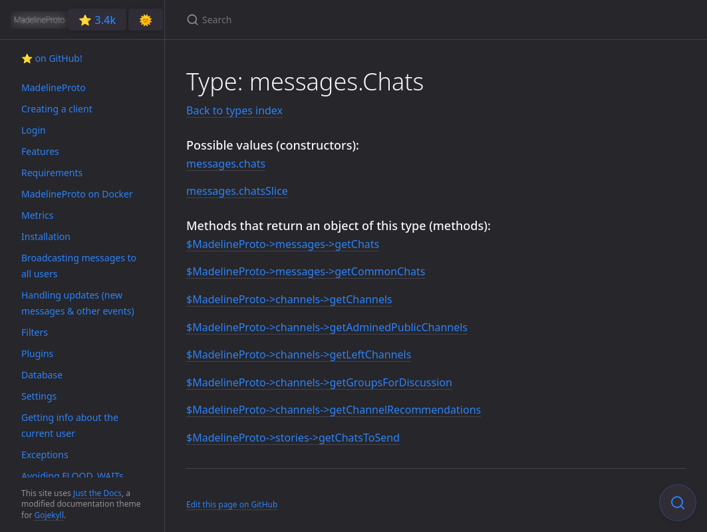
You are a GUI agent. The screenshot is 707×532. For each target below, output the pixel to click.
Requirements (51, 172)
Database (42, 374)
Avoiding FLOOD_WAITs (72, 475)
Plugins (37, 353)
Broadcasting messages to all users (78, 265)
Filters (34, 332)
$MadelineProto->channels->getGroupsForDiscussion (319, 382)
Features (40, 151)
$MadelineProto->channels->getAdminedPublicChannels (327, 327)
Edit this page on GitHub (231, 504)
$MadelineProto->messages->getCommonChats (306, 271)
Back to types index (234, 110)
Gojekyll (49, 515)
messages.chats (225, 163)
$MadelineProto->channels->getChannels (289, 299)
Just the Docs (97, 493)
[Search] (343, 19)
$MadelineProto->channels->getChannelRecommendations (333, 409)
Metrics (37, 215)
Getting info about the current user (69, 425)
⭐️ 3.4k (97, 20)
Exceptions (45, 454)
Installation (46, 236)
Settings (39, 396)
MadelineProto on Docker (77, 194)
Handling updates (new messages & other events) (77, 303)
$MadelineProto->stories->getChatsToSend (293, 437)
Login (33, 130)
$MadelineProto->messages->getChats (282, 244)
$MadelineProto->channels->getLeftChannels (298, 354)
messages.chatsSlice (237, 191)
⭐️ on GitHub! (51, 58)
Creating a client (56, 108)
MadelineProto (53, 87)
